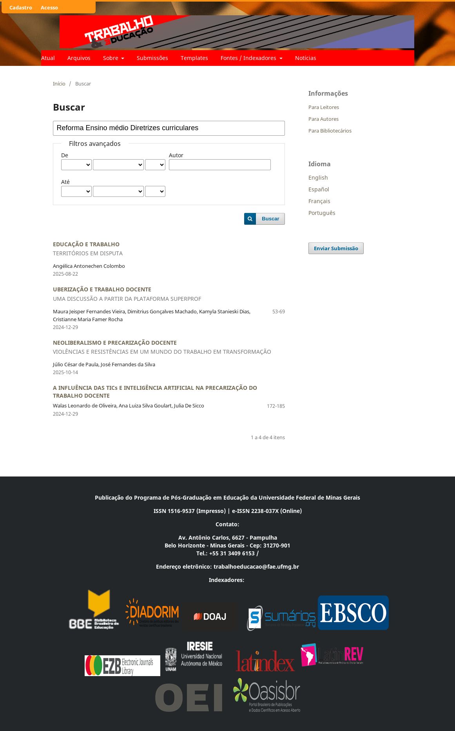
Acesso (49, 7)
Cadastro (20, 7)
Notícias (305, 58)
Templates (194, 58)
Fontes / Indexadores (249, 58)
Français (319, 201)
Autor (176, 155)
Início (59, 83)
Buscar (270, 219)
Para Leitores (323, 107)
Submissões (152, 58)
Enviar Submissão (336, 248)
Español (318, 189)
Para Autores (323, 118)
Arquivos (79, 58)
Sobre (111, 58)
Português (321, 212)
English (318, 177)
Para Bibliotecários (330, 130)
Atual (48, 58)
